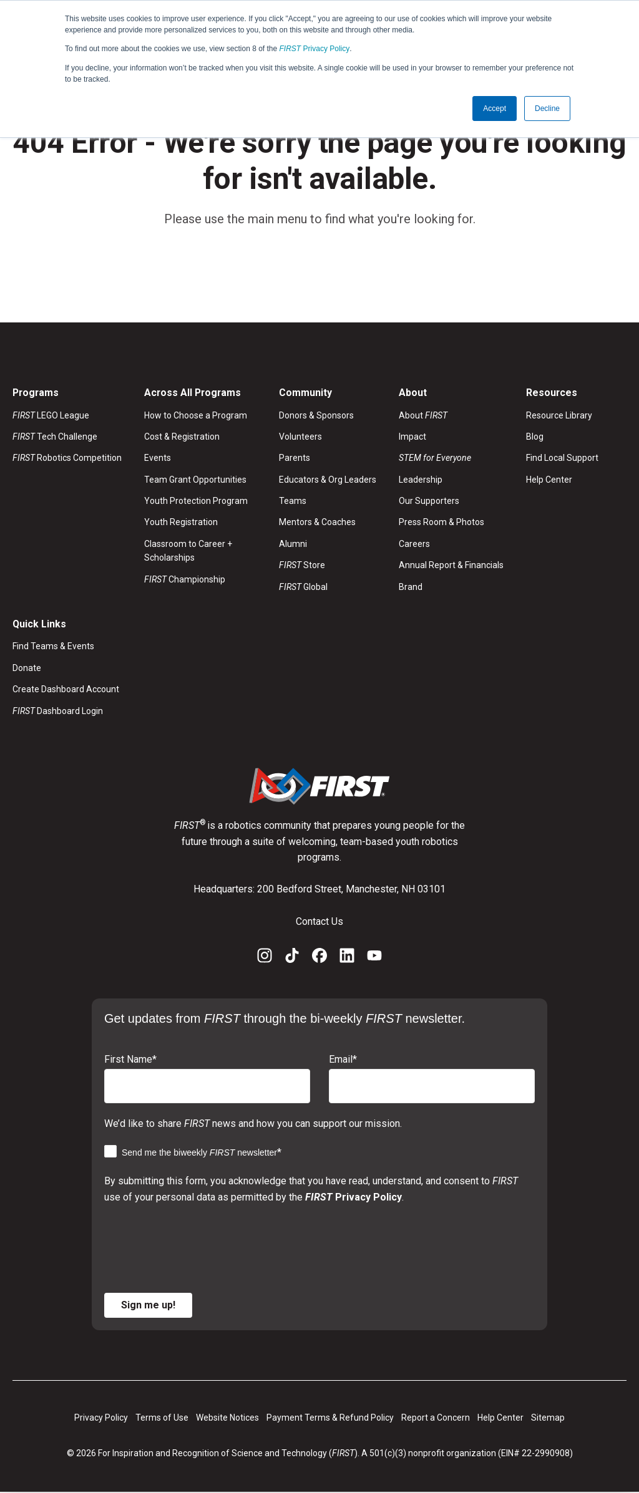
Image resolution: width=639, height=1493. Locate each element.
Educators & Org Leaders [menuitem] (327, 480)
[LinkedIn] (346, 959)
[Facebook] (319, 959)
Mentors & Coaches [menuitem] (317, 523)
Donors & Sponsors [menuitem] (316, 415)
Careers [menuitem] (414, 544)
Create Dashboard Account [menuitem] (65, 690)
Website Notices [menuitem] (227, 1418)
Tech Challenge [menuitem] (54, 437)
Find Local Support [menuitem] (562, 458)
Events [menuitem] (157, 458)
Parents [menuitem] (294, 458)
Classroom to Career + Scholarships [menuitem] (188, 551)
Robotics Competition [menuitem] (67, 458)
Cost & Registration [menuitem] (182, 437)
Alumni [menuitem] (293, 544)
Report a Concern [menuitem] (435, 1418)
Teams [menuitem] (292, 501)
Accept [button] (494, 108)
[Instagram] (264, 959)
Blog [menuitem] (535, 437)
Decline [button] (547, 108)
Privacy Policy (315, 48)
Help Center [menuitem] (549, 480)
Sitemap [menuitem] (548, 1418)
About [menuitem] (423, 415)
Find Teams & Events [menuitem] (53, 647)
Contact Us (319, 921)
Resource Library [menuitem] (559, 415)
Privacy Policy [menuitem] (101, 1418)
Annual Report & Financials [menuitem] (451, 566)
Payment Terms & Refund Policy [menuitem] (330, 1418)
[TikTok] (292, 959)
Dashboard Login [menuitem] (57, 711)
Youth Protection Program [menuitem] (196, 501)
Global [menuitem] (303, 587)
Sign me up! (148, 1306)
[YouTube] (374, 959)
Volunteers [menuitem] (300, 437)
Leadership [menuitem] (420, 480)
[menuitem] (451, 458)
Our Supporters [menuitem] (429, 501)
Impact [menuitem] (412, 437)
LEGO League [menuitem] (50, 415)
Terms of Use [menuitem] (161, 1418)
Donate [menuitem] (26, 668)
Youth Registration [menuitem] (181, 523)
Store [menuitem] (302, 566)
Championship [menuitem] (184, 579)
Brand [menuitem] (410, 587)
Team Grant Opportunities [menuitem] (195, 480)
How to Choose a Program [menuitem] (195, 415)
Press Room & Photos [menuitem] (441, 523)
